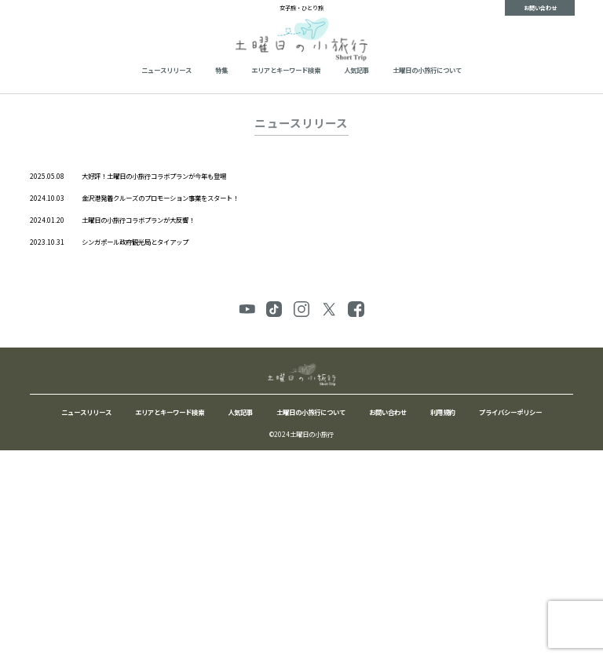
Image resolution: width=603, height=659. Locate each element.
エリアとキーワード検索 (285, 70)
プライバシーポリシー (510, 412)
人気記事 (356, 70)
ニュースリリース (166, 70)
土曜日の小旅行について (427, 70)
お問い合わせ (540, 8)
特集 (221, 70)
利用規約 (442, 412)
